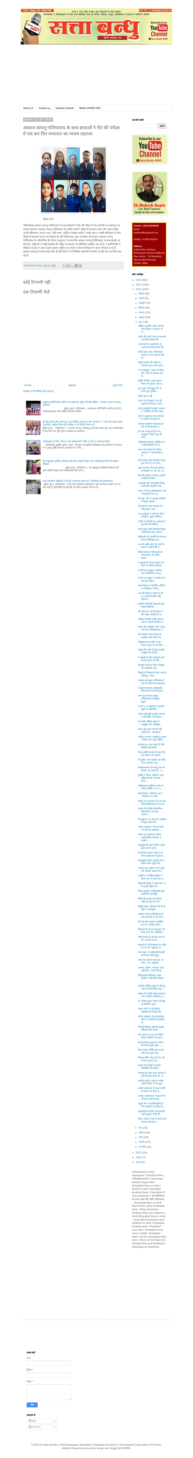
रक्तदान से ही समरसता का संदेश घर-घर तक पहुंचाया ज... (152, 946)
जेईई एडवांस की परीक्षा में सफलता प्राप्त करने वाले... (151, 364)
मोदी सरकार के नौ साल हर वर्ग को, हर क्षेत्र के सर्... (151, 938)
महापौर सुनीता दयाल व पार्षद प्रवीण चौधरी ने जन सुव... (151, 1082)
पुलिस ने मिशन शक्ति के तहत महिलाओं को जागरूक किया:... (151, 778)
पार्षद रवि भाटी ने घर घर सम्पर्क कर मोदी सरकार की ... (152, 338)
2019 (139, 1162)
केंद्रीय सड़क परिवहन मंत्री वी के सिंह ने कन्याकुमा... (152, 908)
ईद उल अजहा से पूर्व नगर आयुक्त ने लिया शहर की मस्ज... (150, 434)
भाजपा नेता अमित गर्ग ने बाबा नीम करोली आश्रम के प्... (151, 869)
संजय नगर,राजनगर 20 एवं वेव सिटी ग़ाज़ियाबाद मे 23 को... (152, 802)
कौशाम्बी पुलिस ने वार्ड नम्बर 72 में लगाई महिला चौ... (152, 885)
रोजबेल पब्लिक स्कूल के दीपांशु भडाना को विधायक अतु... (151, 987)
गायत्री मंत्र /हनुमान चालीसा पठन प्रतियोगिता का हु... (150, 572)
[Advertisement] (96, 75)
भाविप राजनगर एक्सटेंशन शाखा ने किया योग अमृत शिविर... (152, 738)
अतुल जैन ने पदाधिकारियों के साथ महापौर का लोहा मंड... (151, 1105)
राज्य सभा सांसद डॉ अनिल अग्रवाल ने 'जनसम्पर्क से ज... (150, 452)
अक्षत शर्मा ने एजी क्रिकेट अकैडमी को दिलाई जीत (149, 1010)
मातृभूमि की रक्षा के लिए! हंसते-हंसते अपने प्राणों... (152, 846)
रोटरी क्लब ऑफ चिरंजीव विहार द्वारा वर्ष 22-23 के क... (152, 462)
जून (140, 322)
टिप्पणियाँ (34, 1427)
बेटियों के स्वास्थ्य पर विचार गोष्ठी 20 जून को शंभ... (150, 900)
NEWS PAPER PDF (89, 108)
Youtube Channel (64, 108)
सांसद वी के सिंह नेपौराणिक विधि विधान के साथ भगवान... (150, 811)
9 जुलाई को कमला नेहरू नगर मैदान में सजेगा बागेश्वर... (151, 564)
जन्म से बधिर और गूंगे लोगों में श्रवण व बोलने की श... (151, 546)
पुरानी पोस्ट (117, 385)
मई (140, 1127)
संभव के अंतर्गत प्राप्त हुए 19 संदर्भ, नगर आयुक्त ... (150, 961)
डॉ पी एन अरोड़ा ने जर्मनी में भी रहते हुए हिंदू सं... (151, 579)
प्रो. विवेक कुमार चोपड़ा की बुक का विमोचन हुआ (151, 1002)
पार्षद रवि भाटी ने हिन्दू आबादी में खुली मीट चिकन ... (151, 651)
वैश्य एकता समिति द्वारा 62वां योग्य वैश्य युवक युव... (151, 1051)
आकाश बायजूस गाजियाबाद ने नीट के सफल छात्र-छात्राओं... (152, 682)
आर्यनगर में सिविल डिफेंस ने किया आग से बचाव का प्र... (151, 877)
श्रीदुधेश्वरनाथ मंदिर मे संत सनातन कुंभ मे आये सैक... (151, 643)
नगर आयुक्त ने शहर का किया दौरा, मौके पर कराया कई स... (151, 373)
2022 (139, 1152)
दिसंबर (142, 293)
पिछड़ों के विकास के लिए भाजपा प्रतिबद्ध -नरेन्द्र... (152, 674)
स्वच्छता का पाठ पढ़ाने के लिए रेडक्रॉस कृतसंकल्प (151, 746)
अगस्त (142, 312)
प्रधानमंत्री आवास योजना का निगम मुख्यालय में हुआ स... (151, 854)
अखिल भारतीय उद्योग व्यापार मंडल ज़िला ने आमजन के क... (151, 329)
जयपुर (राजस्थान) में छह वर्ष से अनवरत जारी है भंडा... (152, 1097)
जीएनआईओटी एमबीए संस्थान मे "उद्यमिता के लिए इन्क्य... (151, 410)
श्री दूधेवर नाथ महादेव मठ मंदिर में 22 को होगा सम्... (152, 761)
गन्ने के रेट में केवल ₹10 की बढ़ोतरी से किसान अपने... (151, 402)
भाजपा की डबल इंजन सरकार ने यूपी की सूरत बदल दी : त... (152, 1074)
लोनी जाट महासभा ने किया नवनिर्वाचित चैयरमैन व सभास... (149, 837)
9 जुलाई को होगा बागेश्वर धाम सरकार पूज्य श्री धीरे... (151, 659)
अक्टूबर (142, 302)
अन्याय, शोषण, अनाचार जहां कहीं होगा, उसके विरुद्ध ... (151, 969)
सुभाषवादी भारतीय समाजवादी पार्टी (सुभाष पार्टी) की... (151, 1113)
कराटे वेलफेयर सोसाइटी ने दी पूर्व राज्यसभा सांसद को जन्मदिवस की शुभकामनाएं (78, 481)
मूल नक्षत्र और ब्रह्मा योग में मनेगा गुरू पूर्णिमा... (149, 390)
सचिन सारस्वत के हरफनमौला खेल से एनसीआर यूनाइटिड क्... (151, 1019)
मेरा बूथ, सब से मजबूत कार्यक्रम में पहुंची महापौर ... (152, 500)
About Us (28, 108)
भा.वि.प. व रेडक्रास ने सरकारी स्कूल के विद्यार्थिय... (151, 708)
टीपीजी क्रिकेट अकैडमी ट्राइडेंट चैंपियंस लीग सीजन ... (151, 1028)
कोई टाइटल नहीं (145, 396)
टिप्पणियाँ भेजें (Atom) (43, 391)
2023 (139, 289)
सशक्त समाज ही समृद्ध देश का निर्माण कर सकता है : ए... (151, 769)
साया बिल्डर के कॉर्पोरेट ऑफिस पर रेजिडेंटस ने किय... (151, 587)
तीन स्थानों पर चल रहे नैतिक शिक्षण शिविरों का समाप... (151, 1036)
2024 (139, 284)
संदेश (32, 1421)
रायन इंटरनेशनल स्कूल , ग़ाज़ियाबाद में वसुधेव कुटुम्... (148, 698)
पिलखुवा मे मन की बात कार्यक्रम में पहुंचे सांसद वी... (152, 821)
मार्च (141, 1137)
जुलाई (141, 317)
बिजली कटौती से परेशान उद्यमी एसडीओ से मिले (151, 477)
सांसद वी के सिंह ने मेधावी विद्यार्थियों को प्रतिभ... (149, 1067)
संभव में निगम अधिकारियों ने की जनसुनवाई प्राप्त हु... (152, 492)
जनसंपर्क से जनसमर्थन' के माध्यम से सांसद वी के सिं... (151, 345)
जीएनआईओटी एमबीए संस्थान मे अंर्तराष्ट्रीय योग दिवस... (151, 715)
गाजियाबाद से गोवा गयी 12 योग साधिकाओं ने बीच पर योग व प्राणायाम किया (76, 441)
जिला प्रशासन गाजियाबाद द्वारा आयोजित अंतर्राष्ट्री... (151, 892)
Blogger (114, 1448)
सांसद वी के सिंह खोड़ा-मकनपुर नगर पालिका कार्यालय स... (151, 995)
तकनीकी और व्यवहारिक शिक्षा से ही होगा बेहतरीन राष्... (151, 484)
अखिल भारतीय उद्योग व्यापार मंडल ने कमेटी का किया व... (152, 620)
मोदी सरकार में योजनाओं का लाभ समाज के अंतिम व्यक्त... (150, 555)
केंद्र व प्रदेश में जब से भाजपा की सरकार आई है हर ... (152, 1120)
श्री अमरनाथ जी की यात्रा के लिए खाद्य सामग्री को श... (150, 613)
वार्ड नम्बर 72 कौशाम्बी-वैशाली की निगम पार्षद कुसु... (151, 954)
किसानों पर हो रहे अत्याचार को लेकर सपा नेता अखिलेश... (151, 931)
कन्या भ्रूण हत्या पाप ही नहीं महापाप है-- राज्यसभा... (150, 730)
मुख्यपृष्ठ (72, 385)
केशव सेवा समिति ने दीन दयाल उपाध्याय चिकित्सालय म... (151, 628)
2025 (139, 280)
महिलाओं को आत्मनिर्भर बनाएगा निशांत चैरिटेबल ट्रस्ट (152, 538)
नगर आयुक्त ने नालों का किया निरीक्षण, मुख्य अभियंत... (151, 515)
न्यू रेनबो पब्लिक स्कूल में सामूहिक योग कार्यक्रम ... (150, 723)
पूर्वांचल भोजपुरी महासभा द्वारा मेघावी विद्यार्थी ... (151, 605)
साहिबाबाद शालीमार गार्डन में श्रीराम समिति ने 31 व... (150, 787)
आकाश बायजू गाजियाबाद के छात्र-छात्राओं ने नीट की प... (151, 915)
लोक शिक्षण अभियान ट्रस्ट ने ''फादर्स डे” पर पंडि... (150, 795)
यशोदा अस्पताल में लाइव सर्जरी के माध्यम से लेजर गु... (151, 1089)
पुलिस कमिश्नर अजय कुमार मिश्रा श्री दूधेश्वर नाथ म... (151, 382)
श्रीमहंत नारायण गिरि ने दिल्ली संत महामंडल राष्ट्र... (151, 666)
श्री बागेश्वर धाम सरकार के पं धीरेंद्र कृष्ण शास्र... (150, 507)
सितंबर (142, 307)
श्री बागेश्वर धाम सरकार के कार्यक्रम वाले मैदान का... (150, 636)
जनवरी (142, 1146)
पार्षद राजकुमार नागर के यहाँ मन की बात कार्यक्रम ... (150, 828)
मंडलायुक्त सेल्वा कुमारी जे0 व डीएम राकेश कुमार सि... (151, 862)
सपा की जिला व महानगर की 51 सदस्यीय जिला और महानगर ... (150, 596)
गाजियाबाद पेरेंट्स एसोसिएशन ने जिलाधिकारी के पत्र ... (151, 443)
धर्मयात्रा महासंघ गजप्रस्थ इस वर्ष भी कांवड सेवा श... (150, 425)
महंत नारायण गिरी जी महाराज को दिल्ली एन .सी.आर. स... (151, 469)
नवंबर (141, 298)
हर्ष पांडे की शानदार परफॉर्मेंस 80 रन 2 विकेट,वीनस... (150, 923)
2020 (139, 1157)
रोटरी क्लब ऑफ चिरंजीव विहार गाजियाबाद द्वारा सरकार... (152, 530)
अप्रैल (141, 1132)
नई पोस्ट (28, 385)
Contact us (44, 108)
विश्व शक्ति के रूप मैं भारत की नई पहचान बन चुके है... (151, 754)
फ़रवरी (142, 1142)
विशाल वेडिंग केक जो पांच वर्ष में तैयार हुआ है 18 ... (151, 1059)
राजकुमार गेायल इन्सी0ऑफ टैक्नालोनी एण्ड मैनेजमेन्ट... (151, 689)
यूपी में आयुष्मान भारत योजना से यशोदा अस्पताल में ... (151, 417)
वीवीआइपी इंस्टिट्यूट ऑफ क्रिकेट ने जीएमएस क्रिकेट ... (151, 978)
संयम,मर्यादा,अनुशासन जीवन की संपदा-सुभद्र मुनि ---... (150, 1044)
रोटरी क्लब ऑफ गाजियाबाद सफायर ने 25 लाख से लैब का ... (151, 355)
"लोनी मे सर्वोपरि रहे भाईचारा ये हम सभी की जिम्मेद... (152, 523)
